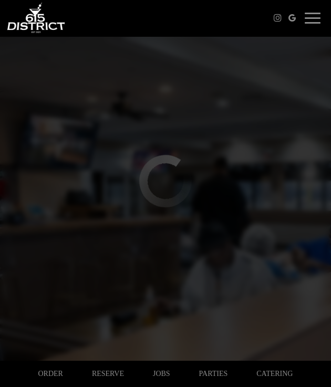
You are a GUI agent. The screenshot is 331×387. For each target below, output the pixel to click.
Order (50, 374)
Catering (274, 374)
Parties (213, 374)
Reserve (108, 374)
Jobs (161, 374)
